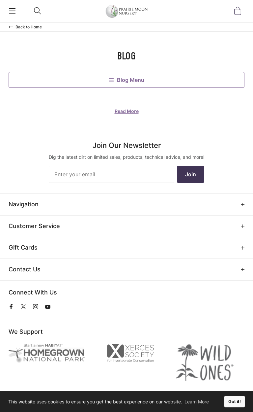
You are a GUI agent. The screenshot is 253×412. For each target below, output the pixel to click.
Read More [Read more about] (127, 111)
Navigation (24, 204)
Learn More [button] (196, 401)
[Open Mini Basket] (239, 11)
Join (190, 174)
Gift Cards (23, 247)
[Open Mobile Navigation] (12, 11)
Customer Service (34, 226)
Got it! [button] (234, 401)
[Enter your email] (111, 174)
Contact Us (25, 269)
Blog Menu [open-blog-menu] (126, 80)
